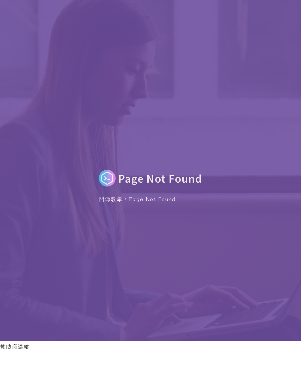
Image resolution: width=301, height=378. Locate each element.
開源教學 (110, 199)
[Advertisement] (95, 363)
